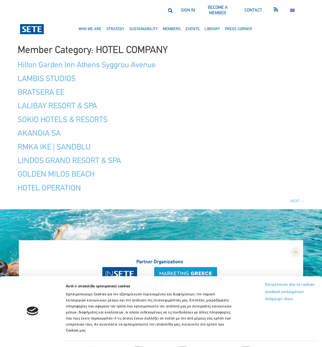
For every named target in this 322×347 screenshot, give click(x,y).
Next (297, 201)
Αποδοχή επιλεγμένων (265, 278)
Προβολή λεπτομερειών (281, 337)
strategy (115, 29)
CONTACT (253, 10)
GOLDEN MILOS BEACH (56, 175)
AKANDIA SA (39, 134)
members (172, 29)
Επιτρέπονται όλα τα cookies (270, 271)
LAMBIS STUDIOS (47, 79)
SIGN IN (188, 10)
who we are (89, 29)
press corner (238, 29)
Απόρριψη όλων (258, 286)
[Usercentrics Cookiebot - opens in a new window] (33, 337)
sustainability (143, 29)
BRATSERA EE (41, 93)
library (212, 29)
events (192, 29)
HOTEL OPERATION (49, 188)
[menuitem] (292, 10)
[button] (170, 10)
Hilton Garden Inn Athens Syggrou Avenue (87, 65)
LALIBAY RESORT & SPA (57, 106)
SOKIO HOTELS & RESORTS (63, 120)
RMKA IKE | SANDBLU (54, 147)
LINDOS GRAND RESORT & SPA (69, 161)
